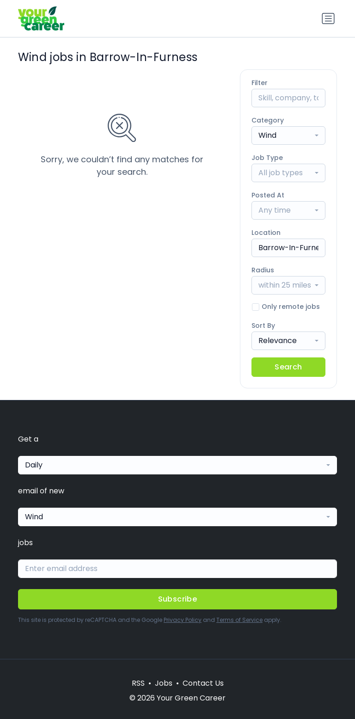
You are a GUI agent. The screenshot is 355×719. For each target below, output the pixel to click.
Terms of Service (239, 620)
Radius (262, 270)
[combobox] (288, 135)
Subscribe (177, 599)
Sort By (263, 325)
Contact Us (203, 683)
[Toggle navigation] (328, 18)
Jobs (163, 683)
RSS (138, 683)
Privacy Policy (183, 620)
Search (288, 367)
